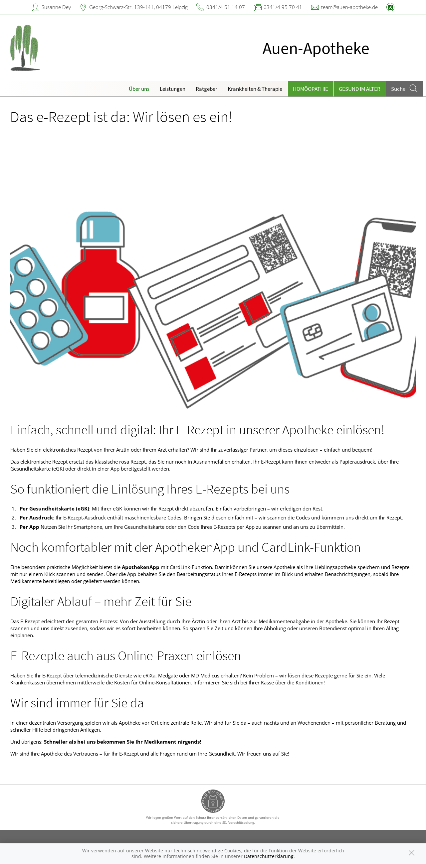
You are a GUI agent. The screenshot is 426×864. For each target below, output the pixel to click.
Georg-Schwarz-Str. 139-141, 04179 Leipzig (138, 7)
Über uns (139, 88)
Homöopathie (310, 88)
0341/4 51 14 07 (225, 7)
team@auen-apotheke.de (349, 7)
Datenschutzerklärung (269, 856)
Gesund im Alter (359, 88)
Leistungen (172, 88)
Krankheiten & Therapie (255, 88)
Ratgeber (206, 88)
